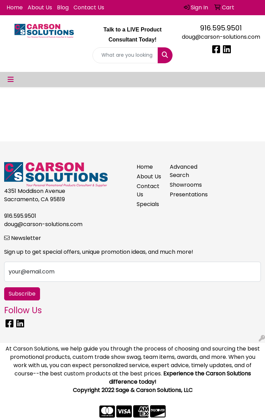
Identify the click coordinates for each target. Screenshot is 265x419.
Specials (148, 204)
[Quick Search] (125, 55)
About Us (40, 7)
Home (15, 7)
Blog (63, 7)
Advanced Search (182, 171)
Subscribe (22, 294)
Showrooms (182, 185)
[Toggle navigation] (10, 79)
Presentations (182, 194)
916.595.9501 (221, 28)
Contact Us (88, 7)
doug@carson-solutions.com (221, 37)
